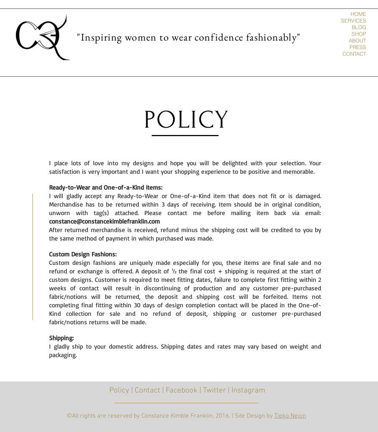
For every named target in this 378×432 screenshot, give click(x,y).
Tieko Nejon (290, 416)
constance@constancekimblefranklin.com (104, 221)
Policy (119, 390)
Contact (147, 390)
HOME (358, 14)
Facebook (181, 390)
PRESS (358, 47)
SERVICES (353, 20)
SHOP (359, 34)
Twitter (214, 390)
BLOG (359, 27)
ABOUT (357, 40)
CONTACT (354, 54)
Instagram (248, 390)
